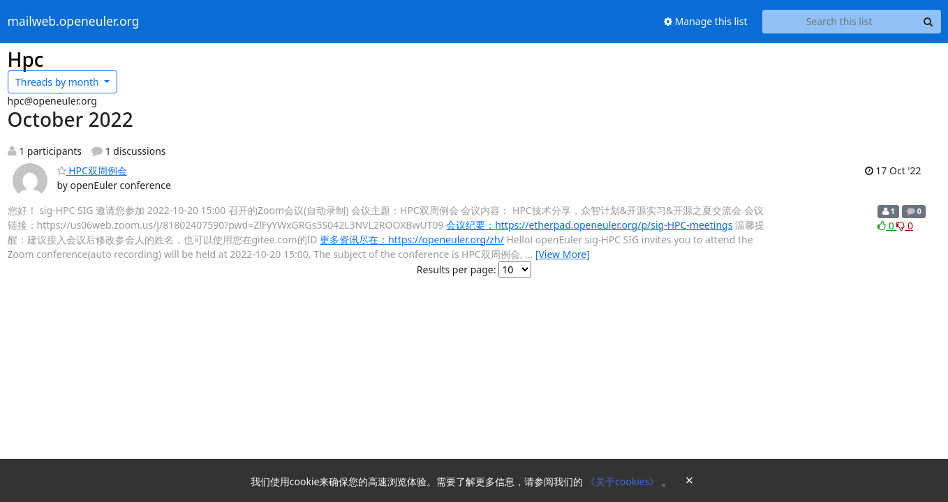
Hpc (26, 59)
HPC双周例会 (92, 170)
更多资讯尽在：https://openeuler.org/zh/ (412, 239)
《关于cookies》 (624, 481)
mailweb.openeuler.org (74, 21)
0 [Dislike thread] (904, 225)
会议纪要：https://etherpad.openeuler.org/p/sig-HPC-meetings (589, 224)
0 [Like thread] (886, 225)
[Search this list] (839, 21)
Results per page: (456, 269)
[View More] (562, 254)
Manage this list (706, 21)
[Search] (928, 21)
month (58, 82)
